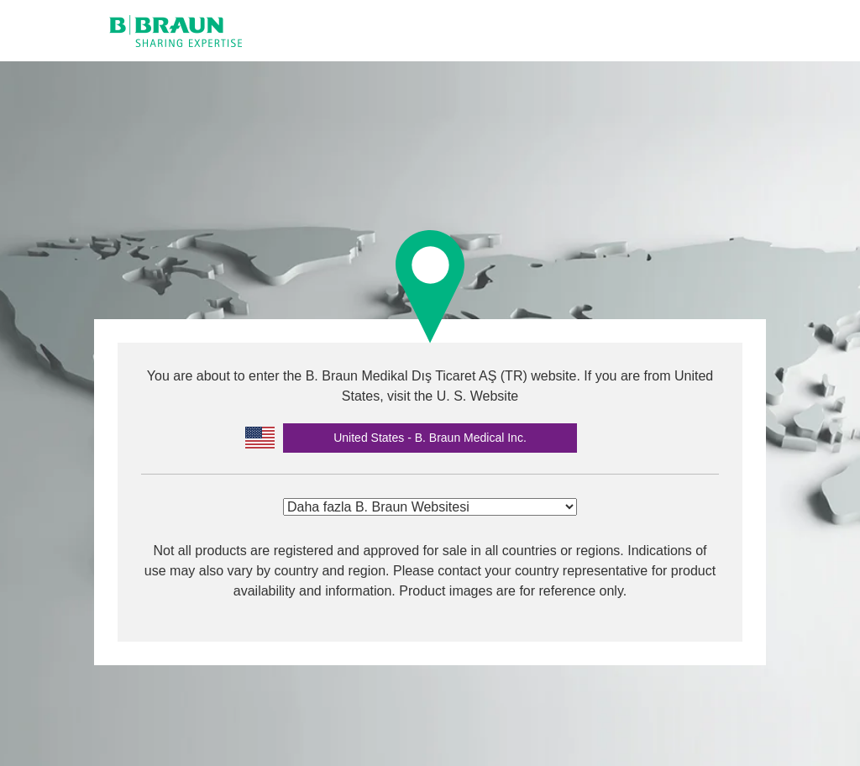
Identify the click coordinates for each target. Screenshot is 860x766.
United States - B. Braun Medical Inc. (430, 437)
